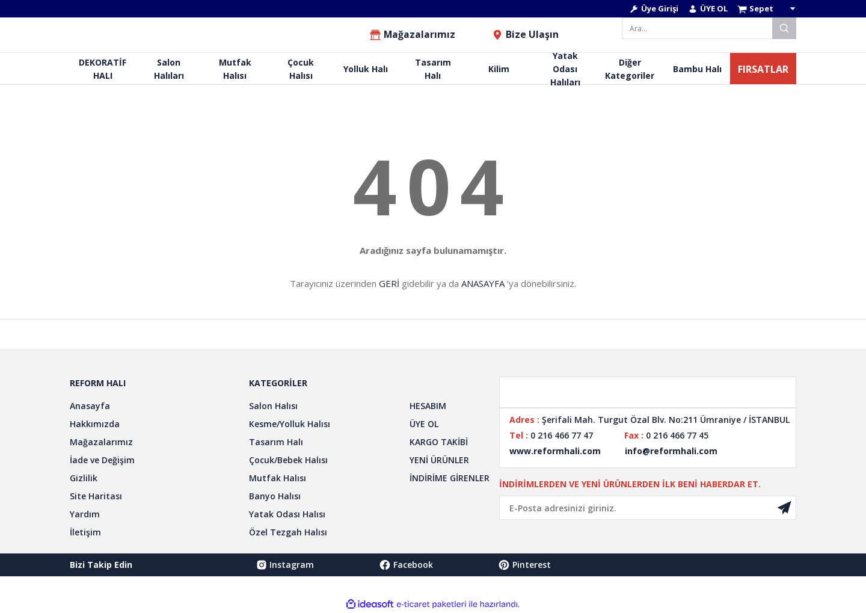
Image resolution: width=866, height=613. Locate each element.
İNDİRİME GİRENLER (450, 478)
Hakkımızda (95, 424)
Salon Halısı (273, 405)
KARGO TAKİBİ (439, 442)
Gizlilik (83, 478)
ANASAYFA (483, 283)
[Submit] (784, 508)
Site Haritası (96, 496)
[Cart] (766, 8)
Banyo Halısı (275, 496)
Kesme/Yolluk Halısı (289, 424)
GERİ (389, 283)
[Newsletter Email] (647, 508)
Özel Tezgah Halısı (288, 532)
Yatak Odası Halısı (287, 514)
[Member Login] (653, 8)
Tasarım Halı (276, 442)
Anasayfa (90, 405)
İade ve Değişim (102, 460)
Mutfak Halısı (277, 478)
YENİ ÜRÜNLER (439, 460)
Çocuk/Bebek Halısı (288, 460)
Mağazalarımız (101, 442)
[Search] (709, 28)
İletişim (85, 532)
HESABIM (428, 405)
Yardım (85, 514)
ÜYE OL (424, 424)
